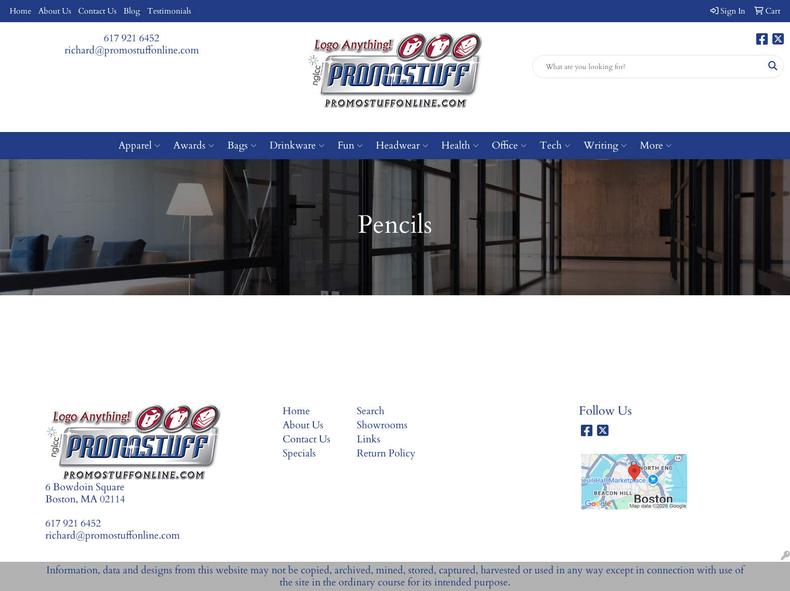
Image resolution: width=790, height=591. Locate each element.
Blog (131, 11)
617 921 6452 (131, 38)
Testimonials (169, 11)
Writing (605, 145)
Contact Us (97, 11)
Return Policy (386, 453)
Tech (555, 145)
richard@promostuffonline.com (131, 50)
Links (368, 439)
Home (20, 11)
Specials (299, 453)
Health (460, 145)
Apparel (139, 145)
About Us (54, 11)
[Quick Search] (648, 66)
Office (509, 145)
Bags (241, 145)
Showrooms (382, 425)
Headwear (402, 145)
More (656, 145)
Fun (350, 145)
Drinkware (297, 145)
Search (370, 411)
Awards (193, 145)
